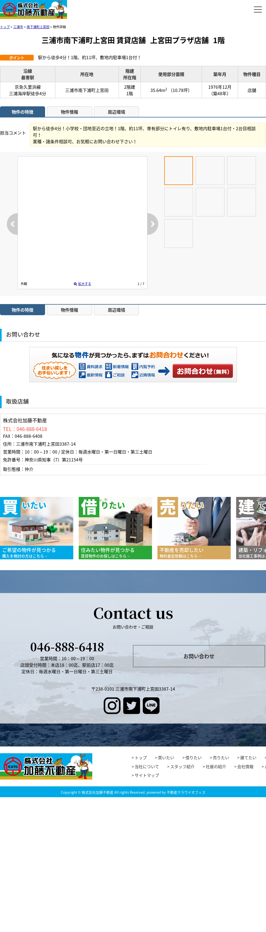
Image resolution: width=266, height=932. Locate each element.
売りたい (221, 758)
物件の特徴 (22, 111)
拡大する (82, 283)
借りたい (193, 758)
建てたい (248, 758)
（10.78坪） (180, 90)
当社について (147, 767)
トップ (141, 758)
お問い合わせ (203, 371)
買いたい (166, 758)
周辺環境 (116, 111)
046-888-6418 (67, 646)
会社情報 (245, 767)
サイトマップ (147, 775)
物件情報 (69, 111)
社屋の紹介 (216, 767)
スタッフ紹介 (182, 767)
